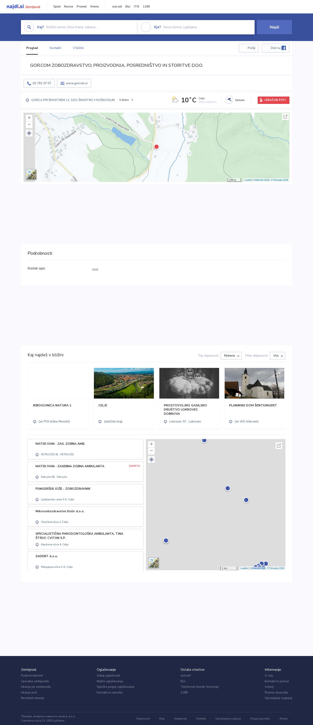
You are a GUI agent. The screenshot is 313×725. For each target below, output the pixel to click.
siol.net (117, 7)
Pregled (32, 48)
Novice (68, 7)
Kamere (239, 100)
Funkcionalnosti (32, 675)
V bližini (78, 48)
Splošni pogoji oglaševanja (115, 687)
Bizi (127, 7)
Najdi (274, 27)
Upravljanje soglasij (278, 698)
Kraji (162, 718)
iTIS (136, 7)
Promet (82, 7)
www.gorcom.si (77, 83)
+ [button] (29, 118)
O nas (269, 675)
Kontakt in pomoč (277, 681)
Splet (57, 7)
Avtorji (269, 687)
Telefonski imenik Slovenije (200, 687)
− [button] (29, 124)
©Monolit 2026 (261, 180)
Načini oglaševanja (110, 681)
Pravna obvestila (276, 692)
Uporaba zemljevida (35, 681)
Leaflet (248, 180)
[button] (29, 133)
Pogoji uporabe (260, 718)
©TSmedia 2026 (279, 180)
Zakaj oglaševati (108, 675)
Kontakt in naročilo (110, 692)
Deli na (278, 48)
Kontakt (201, 718)
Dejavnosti (143, 718)
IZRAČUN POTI (275, 100)
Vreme (94, 7)
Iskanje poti (29, 692)
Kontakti (55, 48)
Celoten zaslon (285, 116)
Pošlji (251, 48)
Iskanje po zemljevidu (36, 687)
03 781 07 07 (42, 83)
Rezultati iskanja (32, 698)
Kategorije (180, 718)
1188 (146, 7)
